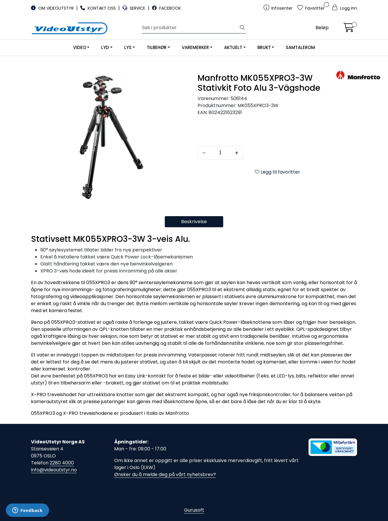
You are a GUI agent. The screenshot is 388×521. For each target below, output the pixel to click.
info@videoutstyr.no (54, 469)
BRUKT (264, 47)
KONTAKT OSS (98, 8)
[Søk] (190, 28)
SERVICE (134, 8)
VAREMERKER (195, 47)
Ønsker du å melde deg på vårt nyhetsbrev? (165, 474)
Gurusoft (194, 510)
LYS (127, 47)
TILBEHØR (157, 47)
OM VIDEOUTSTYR (53, 8)
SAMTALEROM (300, 47)
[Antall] (220, 153)
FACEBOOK (166, 8)
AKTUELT (233, 47)
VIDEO (79, 47)
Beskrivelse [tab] (194, 221)
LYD (105, 47)
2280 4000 (62, 462)
